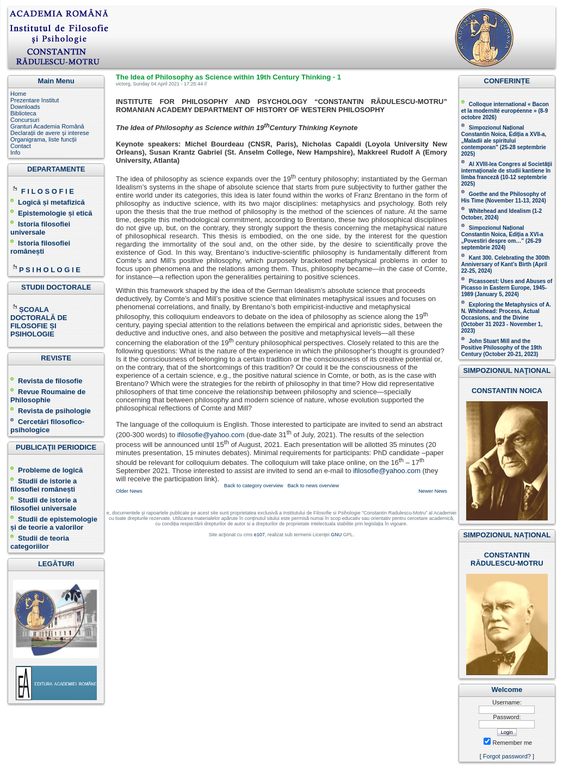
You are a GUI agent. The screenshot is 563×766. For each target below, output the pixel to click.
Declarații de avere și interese (49, 133)
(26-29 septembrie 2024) (501, 244)
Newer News (432, 491)
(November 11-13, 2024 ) (503, 197)
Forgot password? (507, 756)
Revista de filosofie (46, 381)
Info (15, 152)
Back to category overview (253, 485)
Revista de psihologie (54, 411)
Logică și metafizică (51, 202)
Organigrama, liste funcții (43, 139)
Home (18, 93)
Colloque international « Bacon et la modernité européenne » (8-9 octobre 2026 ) (505, 110)
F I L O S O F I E (47, 191)
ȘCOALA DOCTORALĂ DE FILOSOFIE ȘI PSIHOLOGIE (38, 321)
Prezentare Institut (34, 100)
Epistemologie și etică (55, 213)
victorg (123, 84)
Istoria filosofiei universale (40, 228)
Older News (129, 491)
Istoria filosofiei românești (40, 247)
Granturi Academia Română (47, 126)
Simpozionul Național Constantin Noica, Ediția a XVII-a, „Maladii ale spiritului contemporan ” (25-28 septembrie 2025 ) (504, 141)
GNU (336, 534)
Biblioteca (23, 113)
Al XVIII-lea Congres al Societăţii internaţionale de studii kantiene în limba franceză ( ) (506, 174)
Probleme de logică (50, 470)
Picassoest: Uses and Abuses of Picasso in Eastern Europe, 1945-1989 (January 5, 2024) (507, 287)
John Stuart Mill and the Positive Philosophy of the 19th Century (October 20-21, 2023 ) (501, 347)
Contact (20, 146)
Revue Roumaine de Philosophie (47, 396)
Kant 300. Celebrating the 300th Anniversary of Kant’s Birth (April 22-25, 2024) (505, 264)
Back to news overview (313, 485)
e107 (259, 534)
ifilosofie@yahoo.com (211, 435)
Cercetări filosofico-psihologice (47, 426)
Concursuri (24, 120)
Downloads (25, 106)
